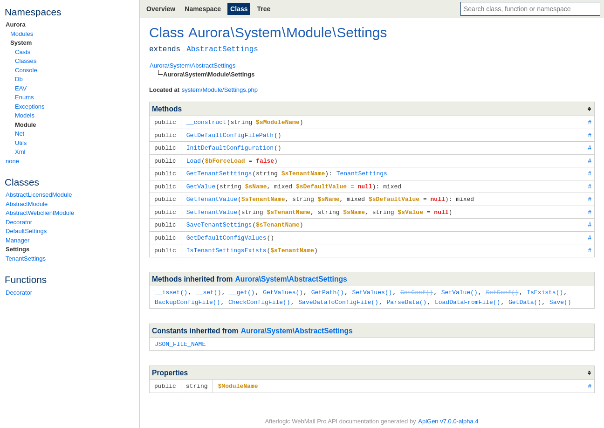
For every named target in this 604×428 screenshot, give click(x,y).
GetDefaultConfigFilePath (230, 134)
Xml (20, 151)
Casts (22, 51)
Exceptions (30, 106)
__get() (242, 287)
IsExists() (545, 287)
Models (24, 115)
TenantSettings (26, 258)
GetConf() (416, 287)
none (12, 161)
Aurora (16, 24)
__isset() (171, 287)
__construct (206, 121)
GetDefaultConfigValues (226, 233)
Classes (25, 60)
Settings (17, 249)
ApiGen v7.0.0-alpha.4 (448, 414)
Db (19, 79)
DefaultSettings (26, 231)
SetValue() (459, 287)
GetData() (524, 296)
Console (26, 70)
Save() (560, 296)
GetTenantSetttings (219, 171)
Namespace (203, 9)
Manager (17, 240)
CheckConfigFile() (259, 296)
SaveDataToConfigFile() (338, 296)
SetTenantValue (211, 208)
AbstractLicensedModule (39, 194)
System (21, 42)
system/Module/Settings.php (220, 89)
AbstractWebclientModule (40, 212)
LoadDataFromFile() (467, 296)
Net (19, 133)
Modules (21, 33)
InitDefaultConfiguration (230, 146)
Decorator (19, 222)
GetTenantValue (211, 196)
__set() (208, 287)
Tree (263, 9)
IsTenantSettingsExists (226, 245)
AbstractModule (27, 203)
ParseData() (406, 296)
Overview (160, 9)
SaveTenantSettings (219, 220)
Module (25, 124)
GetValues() (283, 287)
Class (238, 9)
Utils (21, 142)
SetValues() (372, 287)
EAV (21, 88)
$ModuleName (238, 379)
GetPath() (327, 287)
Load (193, 159)
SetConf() (502, 287)
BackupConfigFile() (187, 296)
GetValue (200, 183)
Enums (24, 97)
